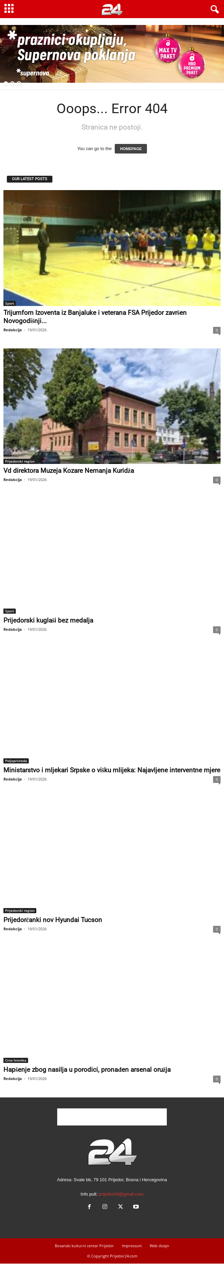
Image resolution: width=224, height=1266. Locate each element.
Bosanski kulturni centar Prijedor (84, 1245)
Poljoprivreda (16, 760)
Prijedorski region (20, 461)
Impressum (132, 1245)
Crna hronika (15, 1060)
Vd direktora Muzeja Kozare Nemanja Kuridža (68, 471)
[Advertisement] (112, 1116)
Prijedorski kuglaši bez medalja (48, 620)
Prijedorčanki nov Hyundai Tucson (52, 920)
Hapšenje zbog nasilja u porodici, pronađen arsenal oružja (87, 1070)
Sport (9, 303)
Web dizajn (159, 1245)
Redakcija (12, 329)
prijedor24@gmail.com (121, 1194)
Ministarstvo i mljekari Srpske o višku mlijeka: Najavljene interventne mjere (111, 770)
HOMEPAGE (130, 149)
